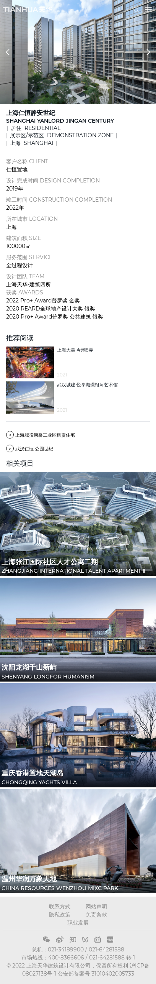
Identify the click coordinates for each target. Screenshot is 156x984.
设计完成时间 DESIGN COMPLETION (53, 180)
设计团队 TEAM (25, 276)
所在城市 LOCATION (32, 218)
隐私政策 (59, 914)
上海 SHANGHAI (31, 143)
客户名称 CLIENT (27, 161)
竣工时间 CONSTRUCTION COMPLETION (59, 199)
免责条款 (96, 914)
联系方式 (59, 906)
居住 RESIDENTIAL (35, 128)
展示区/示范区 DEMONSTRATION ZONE (62, 135)
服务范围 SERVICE (29, 257)
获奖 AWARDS (24, 292)
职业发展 (78, 922)
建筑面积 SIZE (23, 238)
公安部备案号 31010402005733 (96, 973)
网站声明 (96, 906)
